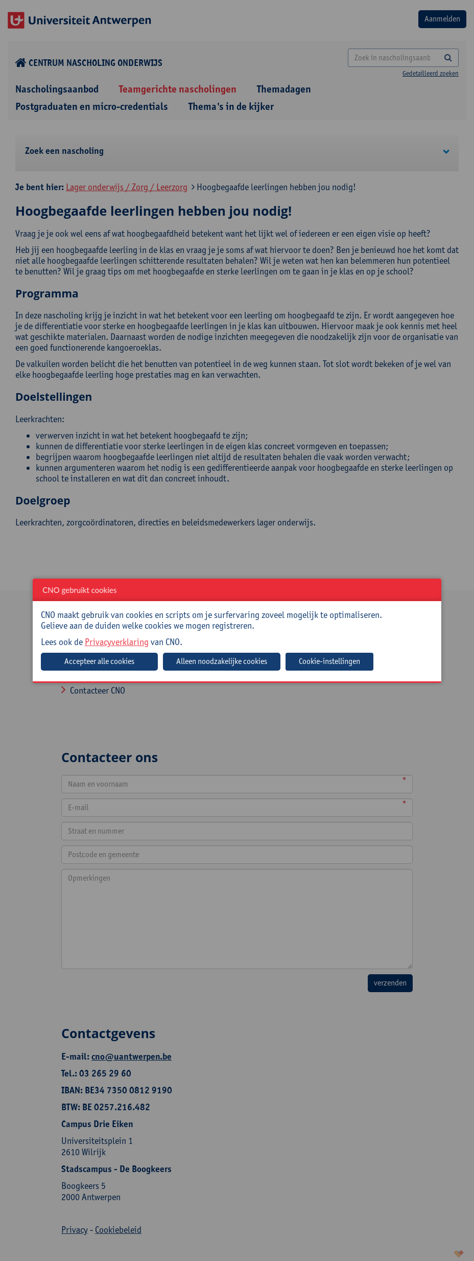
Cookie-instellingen (329, 661)
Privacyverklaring (117, 641)
